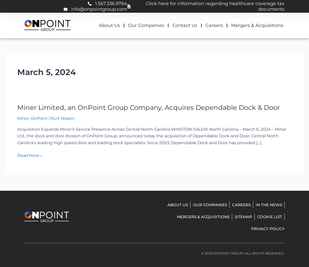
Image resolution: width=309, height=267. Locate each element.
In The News (269, 204)
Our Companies (146, 25)
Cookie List (269, 216)
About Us (109, 25)
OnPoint (39, 118)
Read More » (29, 155)
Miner (23, 118)
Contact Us (184, 25)
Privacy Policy (268, 228)
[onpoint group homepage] (47, 25)
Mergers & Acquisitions (257, 25)
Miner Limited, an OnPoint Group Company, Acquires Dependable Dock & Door (148, 107)
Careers (214, 25)
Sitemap (243, 216)
